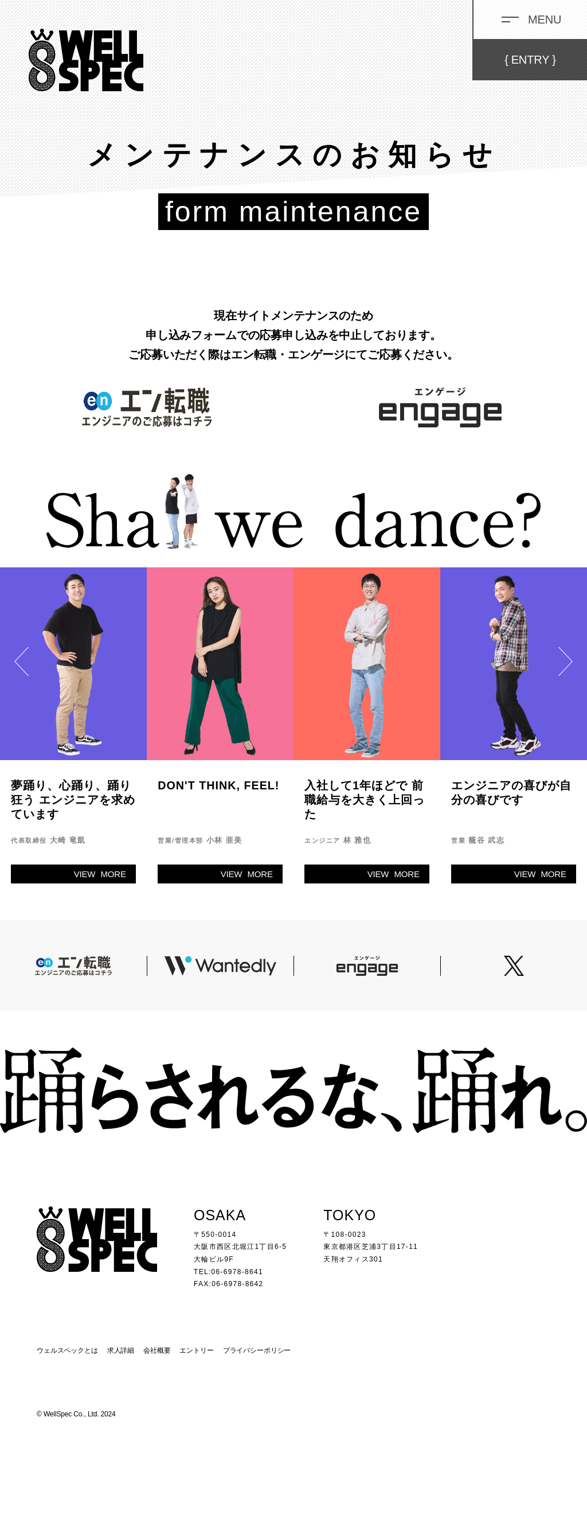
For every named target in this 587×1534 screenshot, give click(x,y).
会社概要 (156, 1350)
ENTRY (530, 59)
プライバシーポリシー (257, 1350)
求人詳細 (120, 1350)
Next (565, 665)
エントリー (196, 1350)
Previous (21, 665)
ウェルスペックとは (67, 1350)
